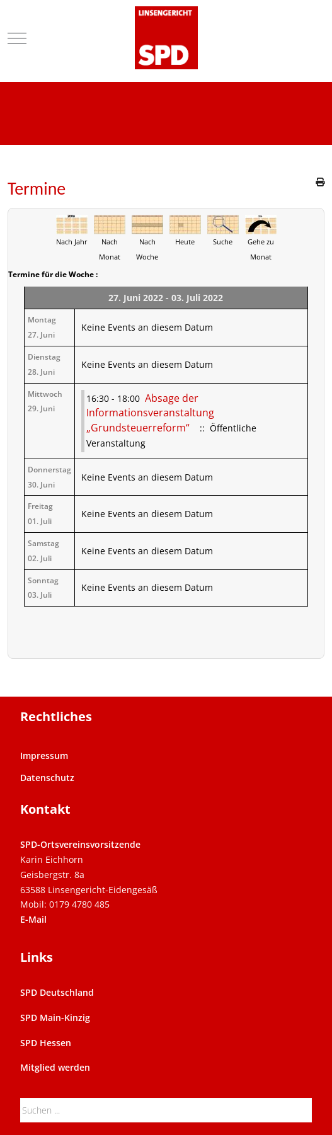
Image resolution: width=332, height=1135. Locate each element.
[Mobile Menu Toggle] (17, 37)
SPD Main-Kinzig (55, 1018)
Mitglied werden (55, 1067)
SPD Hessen (45, 1043)
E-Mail (33, 919)
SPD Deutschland (57, 992)
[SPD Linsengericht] (166, 37)
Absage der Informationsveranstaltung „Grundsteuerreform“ (150, 413)
